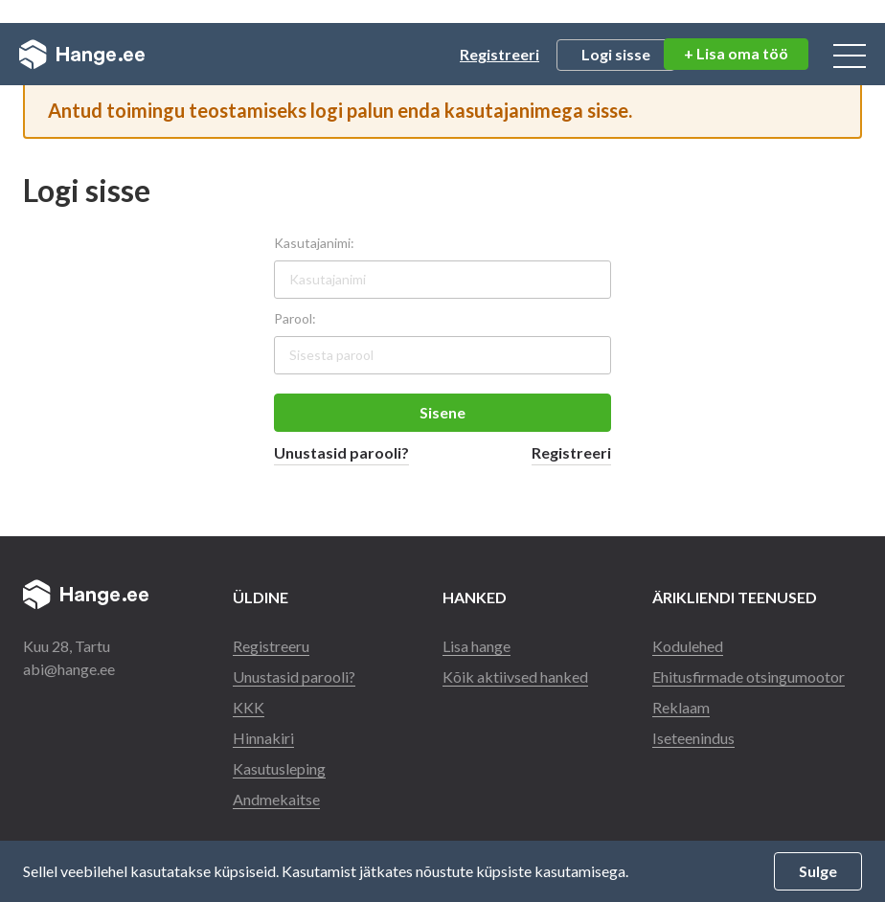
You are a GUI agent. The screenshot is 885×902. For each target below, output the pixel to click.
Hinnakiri (263, 738)
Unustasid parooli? (341, 452)
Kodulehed (687, 646)
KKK (248, 707)
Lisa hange (476, 646)
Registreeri (499, 54)
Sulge (818, 871)
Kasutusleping (279, 768)
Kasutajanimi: (314, 243)
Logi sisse (615, 54)
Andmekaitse (276, 799)
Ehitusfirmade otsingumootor (749, 676)
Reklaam (681, 707)
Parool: (295, 318)
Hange (82, 54)
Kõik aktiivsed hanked (515, 676)
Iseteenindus (693, 738)
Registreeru (271, 646)
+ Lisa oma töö (736, 53)
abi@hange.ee (69, 669)
